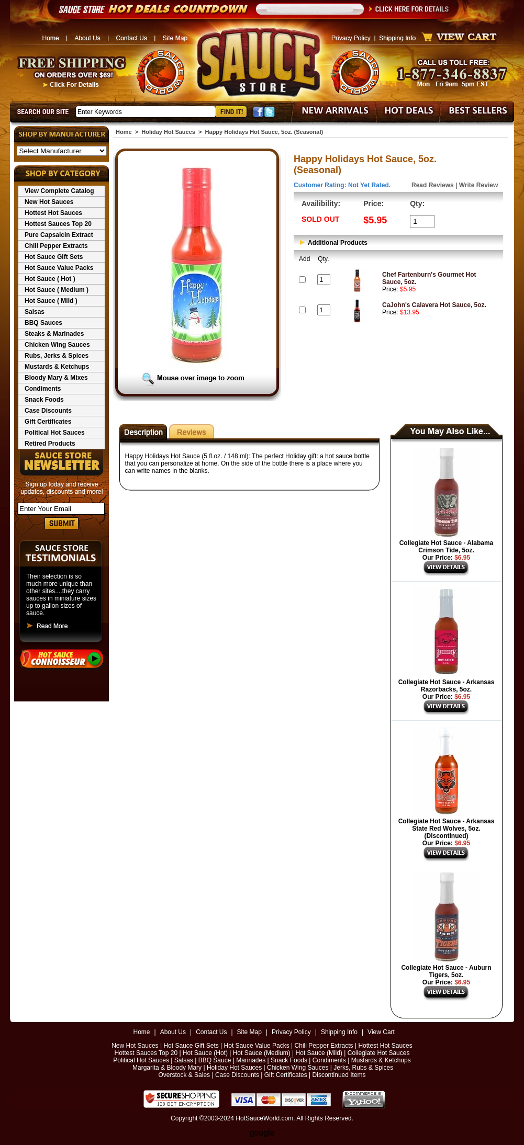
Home (124, 132)
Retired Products (50, 443)
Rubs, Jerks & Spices (56, 355)
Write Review (478, 185)
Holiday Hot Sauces (168, 132)
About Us (173, 1032)
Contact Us (211, 1032)
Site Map (249, 1032)
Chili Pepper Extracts (56, 246)
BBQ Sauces (43, 322)
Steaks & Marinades (54, 333)
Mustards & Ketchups (57, 366)
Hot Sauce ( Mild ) (51, 300)
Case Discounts (48, 410)
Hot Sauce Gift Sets (54, 256)
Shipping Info (339, 1032)
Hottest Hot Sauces (53, 213)
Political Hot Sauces (55, 432)
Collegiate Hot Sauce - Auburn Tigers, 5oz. (446, 971)
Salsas (34, 311)
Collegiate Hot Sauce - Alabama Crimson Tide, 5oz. (446, 546)
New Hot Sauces (49, 202)
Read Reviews (432, 185)
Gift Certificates (48, 421)
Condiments (43, 388)
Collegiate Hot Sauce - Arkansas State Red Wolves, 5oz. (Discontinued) (446, 829)
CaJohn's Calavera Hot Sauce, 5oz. (434, 305)
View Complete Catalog (59, 191)
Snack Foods (44, 399)
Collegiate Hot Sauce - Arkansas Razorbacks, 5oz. (446, 685)
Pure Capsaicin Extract (59, 235)
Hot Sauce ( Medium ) (56, 289)
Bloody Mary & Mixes (56, 377)
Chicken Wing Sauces (57, 344)
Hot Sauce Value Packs (59, 267)
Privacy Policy (291, 1032)
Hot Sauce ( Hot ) (50, 278)
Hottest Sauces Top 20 (58, 224)
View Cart (381, 1032)
